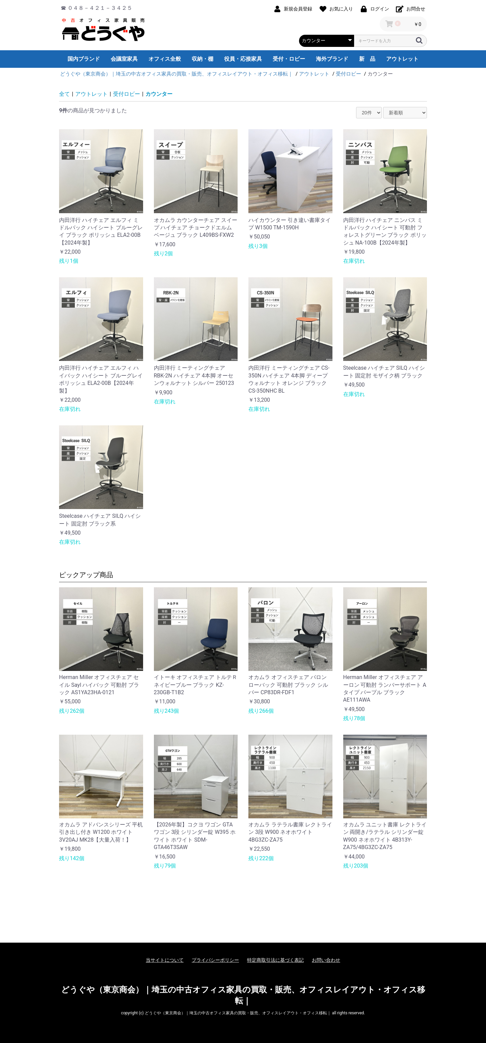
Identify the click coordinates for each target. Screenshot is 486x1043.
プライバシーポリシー (215, 960)
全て (64, 94)
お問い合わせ (326, 960)
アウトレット (402, 59)
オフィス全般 (164, 59)
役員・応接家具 (243, 59)
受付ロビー (126, 94)
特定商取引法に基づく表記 (275, 960)
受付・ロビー (289, 59)
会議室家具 (124, 59)
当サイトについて (165, 960)
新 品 (367, 59)
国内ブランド (84, 59)
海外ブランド (332, 59)
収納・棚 (202, 59)
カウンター (158, 94)
